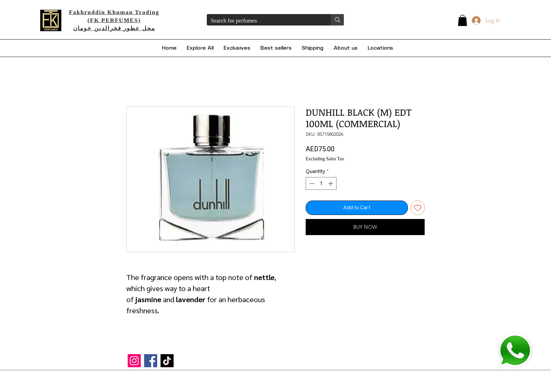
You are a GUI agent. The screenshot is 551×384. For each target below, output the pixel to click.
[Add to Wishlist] (418, 208)
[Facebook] (150, 360)
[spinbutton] (321, 183)
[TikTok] (167, 360)
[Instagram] (134, 360)
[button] (462, 20)
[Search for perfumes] (264, 21)
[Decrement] (311, 183)
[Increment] (331, 183)
